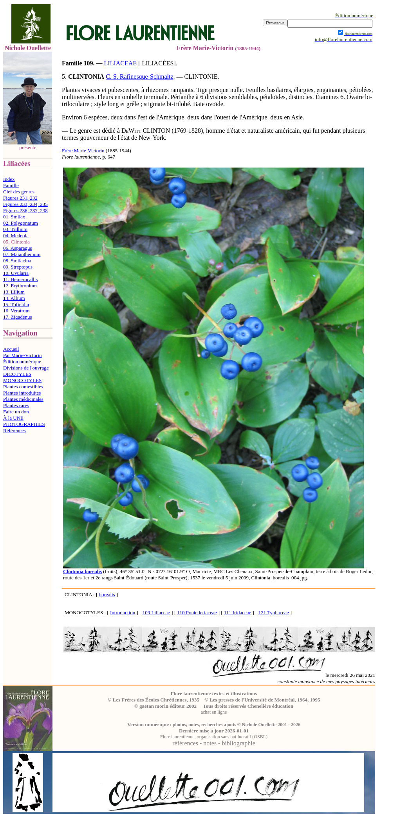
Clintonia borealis (82, 571)
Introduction (122, 612)
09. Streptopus (18, 267)
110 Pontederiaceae (197, 612)
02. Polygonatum (20, 223)
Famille (11, 185)
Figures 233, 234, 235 (25, 204)
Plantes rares (16, 405)
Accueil (11, 349)
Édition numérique (22, 361)
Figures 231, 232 (20, 198)
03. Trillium (15, 229)
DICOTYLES (17, 374)
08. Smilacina (17, 260)
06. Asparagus (17, 248)
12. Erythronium (20, 286)
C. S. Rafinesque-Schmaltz (139, 76)
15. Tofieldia (16, 304)
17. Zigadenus (17, 317)
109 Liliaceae (156, 612)
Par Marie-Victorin (22, 355)
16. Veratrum (16, 311)
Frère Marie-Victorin (83, 150)
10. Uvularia (16, 273)
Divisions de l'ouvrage (26, 368)
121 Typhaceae (273, 612)
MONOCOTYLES (22, 380)
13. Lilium (14, 292)
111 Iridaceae (237, 612)
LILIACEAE (120, 63)
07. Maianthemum (21, 254)
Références (14, 430)
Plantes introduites (22, 393)
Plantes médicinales (23, 399)
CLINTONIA (86, 76)
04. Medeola (16, 235)
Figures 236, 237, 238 (25, 210)
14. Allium (14, 298)
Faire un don (16, 412)
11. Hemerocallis (20, 279)
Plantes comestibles (23, 387)
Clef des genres (18, 192)
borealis (107, 594)
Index (9, 179)
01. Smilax (14, 217)
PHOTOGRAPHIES (24, 424)
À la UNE (13, 418)
